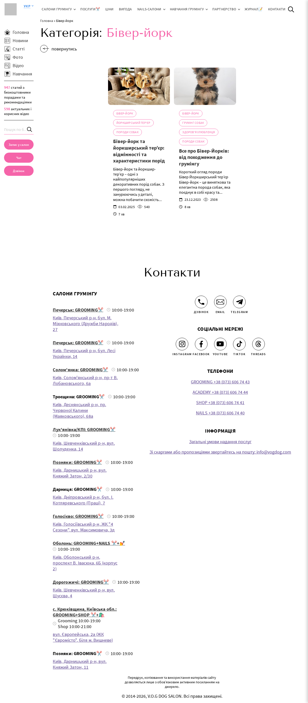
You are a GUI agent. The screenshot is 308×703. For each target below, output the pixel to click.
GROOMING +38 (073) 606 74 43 (220, 382)
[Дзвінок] (201, 302)
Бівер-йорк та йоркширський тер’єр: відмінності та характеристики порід (139, 151)
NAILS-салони (149, 9)
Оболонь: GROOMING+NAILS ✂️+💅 (89, 543)
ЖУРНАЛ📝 (254, 9)
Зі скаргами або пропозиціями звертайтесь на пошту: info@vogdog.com (220, 452)
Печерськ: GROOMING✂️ (78, 310)
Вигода (125, 9)
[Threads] (258, 344)
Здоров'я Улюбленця (198, 132)
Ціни (109, 9)
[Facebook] (201, 344)
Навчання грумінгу (187, 9)
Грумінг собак (193, 123)
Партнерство (224, 9)
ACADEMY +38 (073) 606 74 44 (220, 392)
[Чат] (19, 158)
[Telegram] (239, 302)
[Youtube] (220, 344)
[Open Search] (291, 9)
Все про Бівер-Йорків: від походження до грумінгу (204, 157)
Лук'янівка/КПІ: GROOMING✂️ (84, 429)
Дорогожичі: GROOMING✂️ (81, 582)
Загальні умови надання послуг (220, 441)
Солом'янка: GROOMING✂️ (80, 370)
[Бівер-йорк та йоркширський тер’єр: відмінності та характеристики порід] (139, 86)
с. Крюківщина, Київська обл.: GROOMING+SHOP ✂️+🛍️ (85, 612)
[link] (19, 171)
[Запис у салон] (19, 144)
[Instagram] (182, 344)
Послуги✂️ (90, 9)
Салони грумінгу (57, 9)
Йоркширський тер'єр (133, 123)
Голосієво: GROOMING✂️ (78, 516)
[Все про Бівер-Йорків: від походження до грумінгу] (205, 86)
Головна (46, 20)
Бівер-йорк (124, 113)
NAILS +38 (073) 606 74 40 (220, 413)
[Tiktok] (239, 344)
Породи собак (127, 132)
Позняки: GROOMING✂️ (77, 462)
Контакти (277, 9)
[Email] (220, 302)
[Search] (30, 129)
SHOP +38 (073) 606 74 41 (220, 402)
